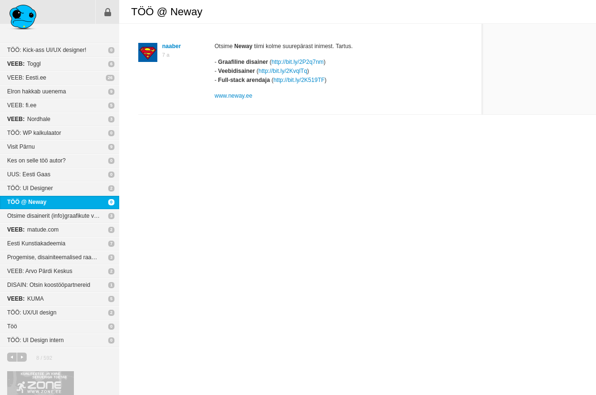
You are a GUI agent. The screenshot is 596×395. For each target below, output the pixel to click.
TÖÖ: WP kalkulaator (34, 133)
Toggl (24, 64)
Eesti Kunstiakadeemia (36, 243)
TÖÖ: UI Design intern (35, 340)
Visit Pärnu (21, 146)
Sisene (108, 12)
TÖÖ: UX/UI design (31, 312)
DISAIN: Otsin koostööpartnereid (48, 285)
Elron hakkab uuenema (36, 91)
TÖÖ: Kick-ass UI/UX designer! (46, 50)
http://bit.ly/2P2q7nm (297, 62)
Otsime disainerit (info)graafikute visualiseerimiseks (63, 216)
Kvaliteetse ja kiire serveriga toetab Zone (40, 383)
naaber (171, 46)
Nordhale (29, 119)
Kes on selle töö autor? (36, 160)
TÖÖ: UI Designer (30, 188)
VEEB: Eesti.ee (26, 77)
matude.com (33, 229)
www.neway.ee (233, 95)
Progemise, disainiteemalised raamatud (57, 257)
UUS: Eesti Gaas (29, 174)
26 (110, 77)
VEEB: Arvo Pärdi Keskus (39, 271)
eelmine (12, 357)
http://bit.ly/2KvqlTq (282, 71)
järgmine (22, 357)
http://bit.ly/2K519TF (298, 80)
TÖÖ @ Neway (26, 202)
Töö (12, 326)
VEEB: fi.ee (21, 105)
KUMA (25, 298)
